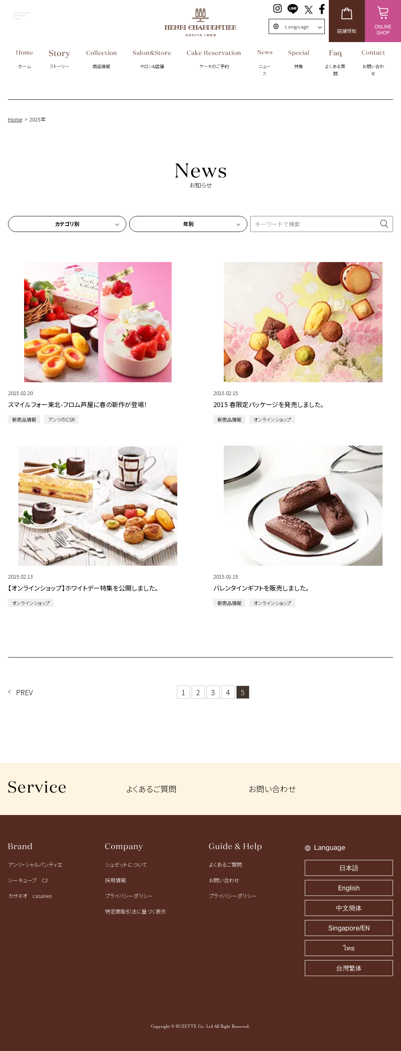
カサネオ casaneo (30, 896)
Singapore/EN (349, 928)
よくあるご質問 (151, 789)
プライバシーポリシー (129, 896)
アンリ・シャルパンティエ (35, 864)
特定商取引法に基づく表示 (135, 911)
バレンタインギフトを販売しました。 (261, 588)
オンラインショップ (272, 419)
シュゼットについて (126, 864)
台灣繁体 (349, 968)
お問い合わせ (272, 789)
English (349, 888)
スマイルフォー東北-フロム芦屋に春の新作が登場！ (77, 404)
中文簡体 (349, 908)
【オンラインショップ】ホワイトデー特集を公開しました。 (83, 588)
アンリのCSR (61, 419)
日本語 (348, 868)
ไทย (348, 948)
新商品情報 (24, 419)
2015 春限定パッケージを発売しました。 (268, 404)
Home (15, 119)
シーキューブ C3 (28, 880)
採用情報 (115, 880)
